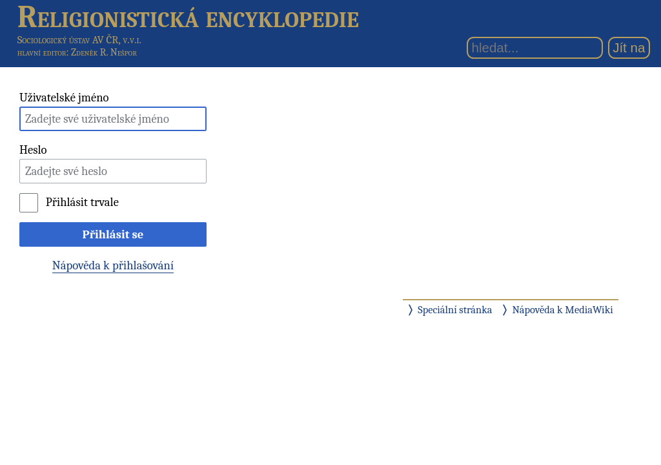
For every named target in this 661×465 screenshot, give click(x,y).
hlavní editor (41, 52)
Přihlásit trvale (82, 202)
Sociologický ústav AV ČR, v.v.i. (79, 40)
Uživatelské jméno (64, 97)
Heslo (33, 150)
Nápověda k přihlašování (113, 265)
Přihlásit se (113, 234)
